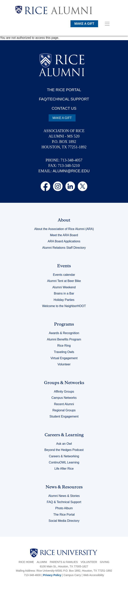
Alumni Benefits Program (64, 339)
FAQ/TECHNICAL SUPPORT (64, 99)
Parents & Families (64, 562)
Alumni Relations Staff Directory (64, 247)
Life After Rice (64, 468)
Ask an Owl (64, 443)
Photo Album (64, 508)
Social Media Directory (63, 520)
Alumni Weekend (64, 287)
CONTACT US (64, 108)
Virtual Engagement (63, 358)
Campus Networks (64, 397)
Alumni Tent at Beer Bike (64, 281)
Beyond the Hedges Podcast (64, 450)
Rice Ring (64, 345)
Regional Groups (63, 410)
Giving (104, 562)
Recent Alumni (64, 404)
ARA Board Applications (64, 241)
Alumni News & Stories (64, 495)
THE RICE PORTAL (64, 90)
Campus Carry (72, 575)
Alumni (42, 562)
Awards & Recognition (64, 333)
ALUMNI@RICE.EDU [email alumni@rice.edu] (71, 171)
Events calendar (64, 274)
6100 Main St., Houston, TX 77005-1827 (64, 566)
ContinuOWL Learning (64, 462)
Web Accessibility (93, 575)
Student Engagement (63, 416)
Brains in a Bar (64, 293)
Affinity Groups (64, 391)
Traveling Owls (64, 352)
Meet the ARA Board (64, 235)
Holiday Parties (64, 299)
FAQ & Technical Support (64, 502)
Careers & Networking (64, 456)
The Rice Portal (64, 514)
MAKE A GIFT (84, 23)
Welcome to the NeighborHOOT (64, 306)
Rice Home (26, 562)
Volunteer (64, 364)
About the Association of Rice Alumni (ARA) (64, 229)
